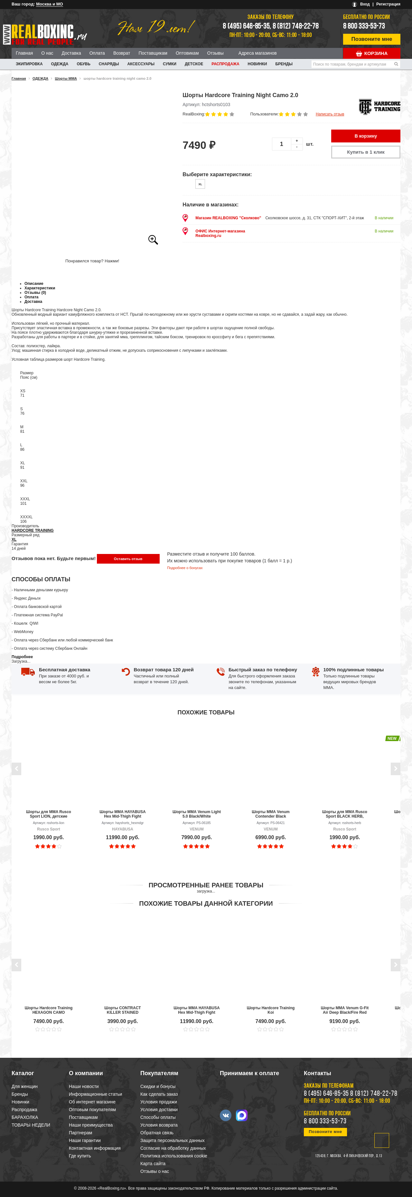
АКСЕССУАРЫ (140, 64)
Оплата (97, 53)
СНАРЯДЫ (109, 64)
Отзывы (215, 53)
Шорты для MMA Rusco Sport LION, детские (48, 814)
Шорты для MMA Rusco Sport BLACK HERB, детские (344, 814)
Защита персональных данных (172, 1140)
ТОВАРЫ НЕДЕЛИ (31, 1125)
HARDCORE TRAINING (33, 530)
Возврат (121, 53)
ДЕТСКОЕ (194, 64)
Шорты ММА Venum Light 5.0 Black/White (197, 814)
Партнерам (80, 1132)
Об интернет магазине (92, 1101)
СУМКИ (169, 64)
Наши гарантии (85, 1140)
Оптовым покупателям (92, 1109)
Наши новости (84, 1086)
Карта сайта (152, 1163)
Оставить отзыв (128, 559)
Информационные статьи (95, 1094)
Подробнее (22, 657)
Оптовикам (187, 53)
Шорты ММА (66, 78)
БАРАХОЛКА (25, 1117)
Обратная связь (156, 1132)
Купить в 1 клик (365, 152)
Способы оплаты (158, 1117)
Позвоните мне (371, 39)
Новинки (257, 64)
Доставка (71, 53)
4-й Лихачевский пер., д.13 (362, 1156)
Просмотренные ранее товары (206, 885)
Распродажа (225, 64)
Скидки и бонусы (157, 1086)
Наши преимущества (91, 1125)
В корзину (366, 136)
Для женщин (25, 1086)
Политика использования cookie (173, 1155)
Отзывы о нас (154, 1171)
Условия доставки (159, 1109)
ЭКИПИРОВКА (29, 64)
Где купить (80, 1155)
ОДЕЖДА (60, 64)
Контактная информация (95, 1148)
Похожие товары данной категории (206, 903)
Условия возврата (159, 1125)
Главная (24, 53)
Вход (365, 4)
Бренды (284, 64)
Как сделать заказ (159, 1094)
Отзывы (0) (35, 292)
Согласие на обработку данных (173, 1148)
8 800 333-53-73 (364, 27)
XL (14, 539)
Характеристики (39, 288)
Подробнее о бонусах (184, 568)
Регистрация (388, 4)
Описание (33, 283)
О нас (47, 53)
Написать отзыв (330, 114)
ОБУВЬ (83, 64)
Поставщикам (152, 53)
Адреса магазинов (258, 53)
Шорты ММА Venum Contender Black (270, 814)
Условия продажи (158, 1101)
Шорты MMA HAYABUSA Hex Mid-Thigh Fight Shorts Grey (122, 814)
